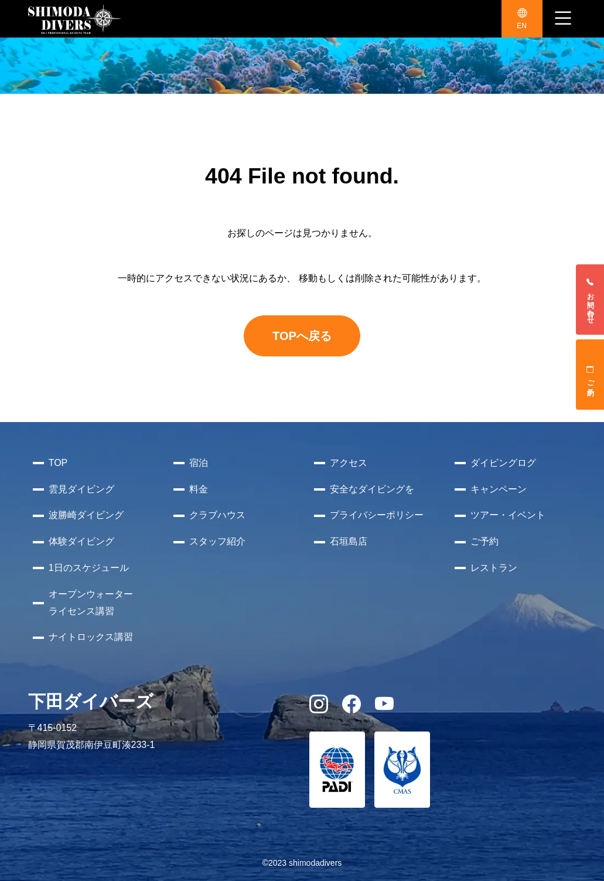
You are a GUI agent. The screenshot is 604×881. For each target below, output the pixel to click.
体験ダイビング (81, 541)
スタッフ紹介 (217, 541)
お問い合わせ (590, 299)
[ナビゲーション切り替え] (562, 19)
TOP (58, 463)
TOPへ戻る (302, 335)
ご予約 (590, 374)
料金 (198, 489)
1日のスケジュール (89, 568)
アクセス (348, 463)
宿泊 (198, 463)
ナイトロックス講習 (91, 637)
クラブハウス (217, 515)
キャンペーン (498, 489)
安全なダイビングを (372, 489)
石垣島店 (348, 541)
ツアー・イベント (507, 515)
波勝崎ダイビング (86, 515)
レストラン (493, 568)
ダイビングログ (503, 463)
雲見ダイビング (81, 489)
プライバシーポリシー (377, 515)
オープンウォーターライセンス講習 (91, 602)
